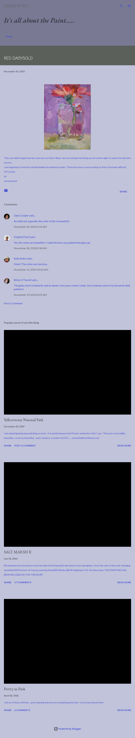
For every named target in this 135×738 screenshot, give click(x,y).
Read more (124, 445)
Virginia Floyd (21, 236)
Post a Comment (13, 303)
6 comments (22, 710)
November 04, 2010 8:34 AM (30, 248)
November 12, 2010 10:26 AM (31, 269)
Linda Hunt (16, 5)
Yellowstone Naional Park (23, 419)
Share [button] (123, 191)
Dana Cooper (21, 215)
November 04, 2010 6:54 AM (30, 226)
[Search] (121, 6)
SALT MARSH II (17, 551)
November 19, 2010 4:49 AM (30, 294)
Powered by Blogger (67, 728)
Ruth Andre (20, 258)
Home (9, 36)
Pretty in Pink (14, 688)
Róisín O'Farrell (22, 279)
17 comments (22, 582)
